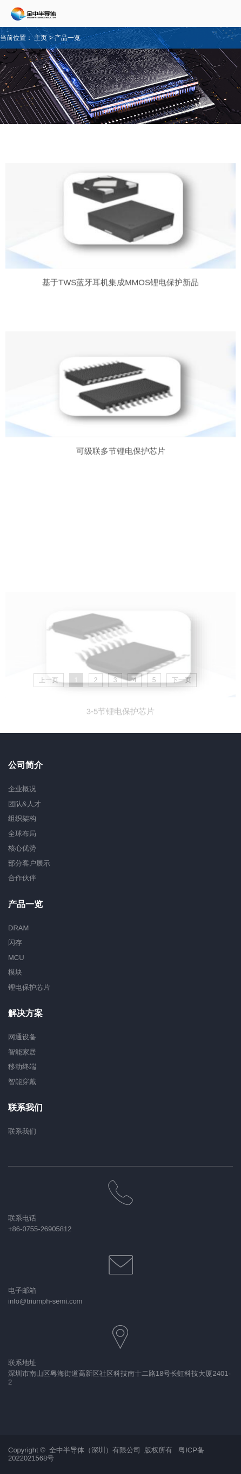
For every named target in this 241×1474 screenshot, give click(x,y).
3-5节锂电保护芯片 (120, 757)
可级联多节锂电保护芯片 (120, 460)
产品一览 (68, 38)
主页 (40, 38)
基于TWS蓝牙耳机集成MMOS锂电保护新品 (120, 291)
